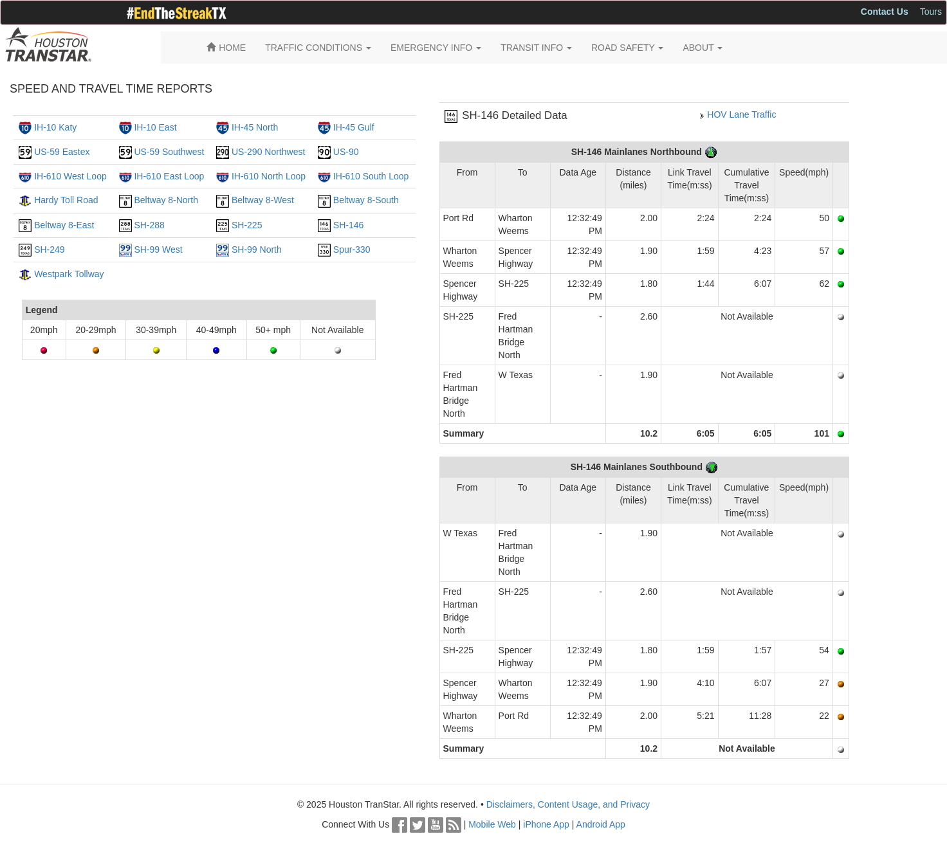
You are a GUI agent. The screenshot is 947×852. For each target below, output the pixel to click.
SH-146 (348, 225)
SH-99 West (158, 249)
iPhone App (546, 824)
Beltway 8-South (366, 200)
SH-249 (49, 249)
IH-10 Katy (55, 127)
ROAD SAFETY (627, 47)
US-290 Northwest (268, 152)
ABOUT (702, 47)
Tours (931, 11)
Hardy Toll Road (66, 200)
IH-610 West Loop (70, 176)
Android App (600, 824)
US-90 (346, 152)
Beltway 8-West (263, 200)
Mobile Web (492, 824)
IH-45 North (255, 127)
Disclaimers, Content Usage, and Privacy (568, 804)
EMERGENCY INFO (436, 47)
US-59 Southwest (169, 152)
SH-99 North (257, 249)
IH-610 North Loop (269, 176)
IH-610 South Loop (371, 176)
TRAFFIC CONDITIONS (318, 47)
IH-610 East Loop (169, 176)
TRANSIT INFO (536, 47)
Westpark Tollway (69, 274)
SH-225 (247, 225)
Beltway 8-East (64, 225)
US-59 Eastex (61, 152)
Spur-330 (352, 249)
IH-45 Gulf (353, 127)
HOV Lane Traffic (741, 114)
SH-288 (149, 225)
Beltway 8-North (166, 200)
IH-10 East (155, 127)
